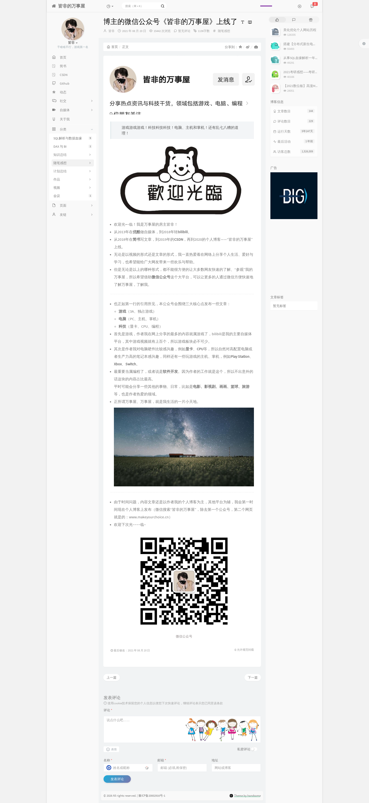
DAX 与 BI (72, 146)
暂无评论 (184, 31)
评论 (108, 710)
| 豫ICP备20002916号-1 (151, 796)
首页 (112, 47)
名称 (108, 760)
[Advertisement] (293, 255)
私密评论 (243, 749)
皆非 (111, 31)
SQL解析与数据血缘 (72, 138)
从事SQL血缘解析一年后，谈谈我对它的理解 (315, 58)
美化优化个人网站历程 (299, 30)
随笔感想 (224, 31)
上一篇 (111, 677)
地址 (215, 760)
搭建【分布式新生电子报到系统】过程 (311, 44)
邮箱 (161, 760)
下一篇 (253, 677)
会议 (72, 196)
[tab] (277, 19)
